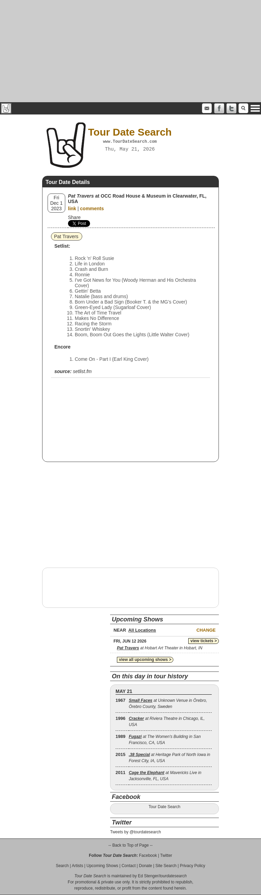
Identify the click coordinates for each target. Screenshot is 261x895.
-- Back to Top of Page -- (130, 845)
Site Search (165, 865)
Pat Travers (66, 236)
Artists (77, 865)
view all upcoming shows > (145, 659)
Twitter (166, 855)
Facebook (148, 855)
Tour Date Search (164, 806)
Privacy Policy (192, 865)
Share (74, 217)
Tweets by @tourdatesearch (135, 832)
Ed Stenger (148, 876)
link (72, 208)
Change (205, 630)
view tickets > (203, 640)
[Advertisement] (130, 51)
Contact (129, 865)
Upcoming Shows (102, 865)
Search (62, 865)
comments (92, 208)
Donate (145, 865)
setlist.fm (82, 371)
